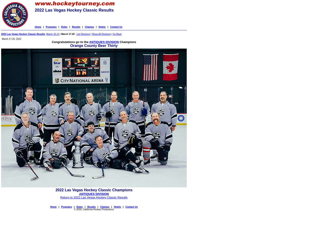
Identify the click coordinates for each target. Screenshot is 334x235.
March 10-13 (52, 34)
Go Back (117, 34)
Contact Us (116, 27)
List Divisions (83, 34)
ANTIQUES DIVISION (104, 42)
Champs (89, 27)
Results (76, 27)
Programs (51, 27)
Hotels (102, 27)
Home (38, 27)
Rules (64, 27)
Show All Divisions (101, 34)
